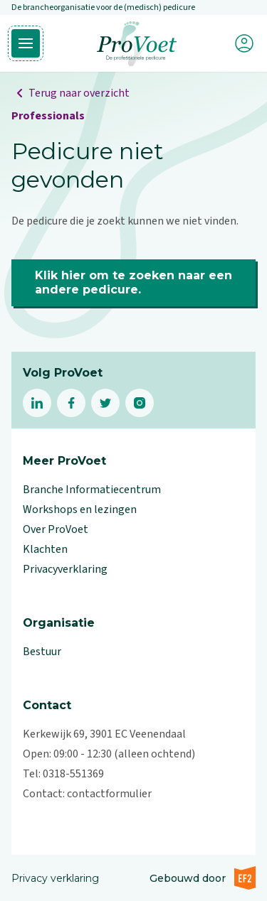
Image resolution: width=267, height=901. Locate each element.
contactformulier (109, 794)
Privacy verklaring (55, 878)
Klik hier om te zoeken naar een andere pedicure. (133, 282)
